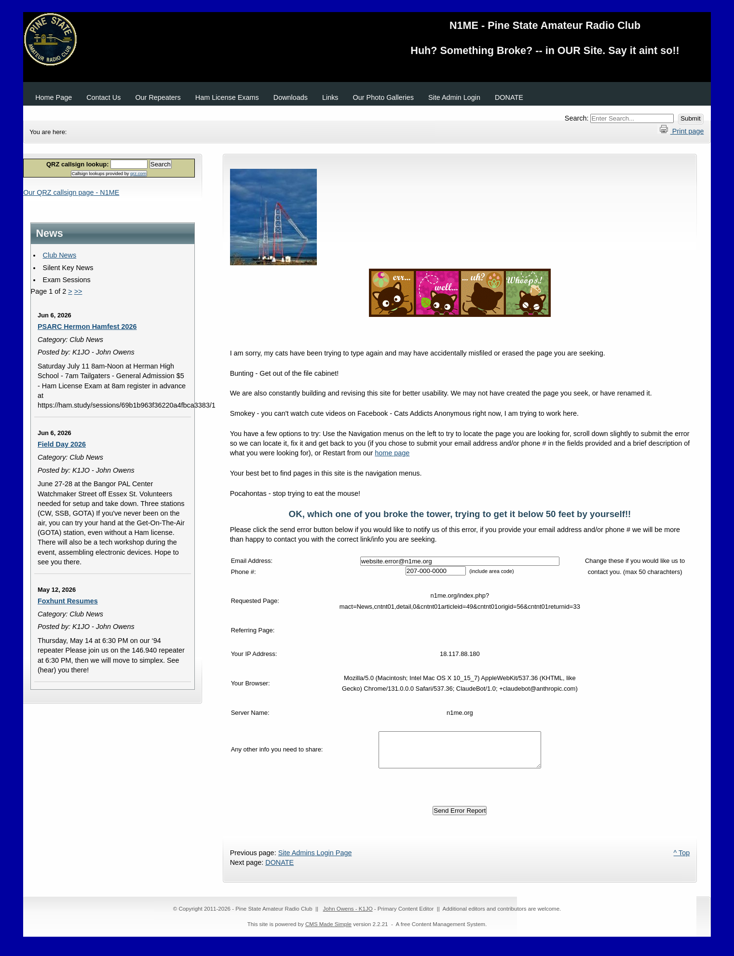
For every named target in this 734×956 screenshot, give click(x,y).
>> (78, 291)
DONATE (279, 870)
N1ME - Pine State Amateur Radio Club (367, 41)
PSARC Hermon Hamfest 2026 (87, 326)
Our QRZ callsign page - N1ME (71, 192)
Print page (680, 129)
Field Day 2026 (62, 444)
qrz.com (138, 173)
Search (160, 164)
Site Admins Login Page (315, 860)
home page (392, 453)
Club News (60, 255)
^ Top (682, 860)
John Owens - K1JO (348, 916)
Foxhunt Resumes (68, 601)
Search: (578, 118)
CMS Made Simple (328, 931)
